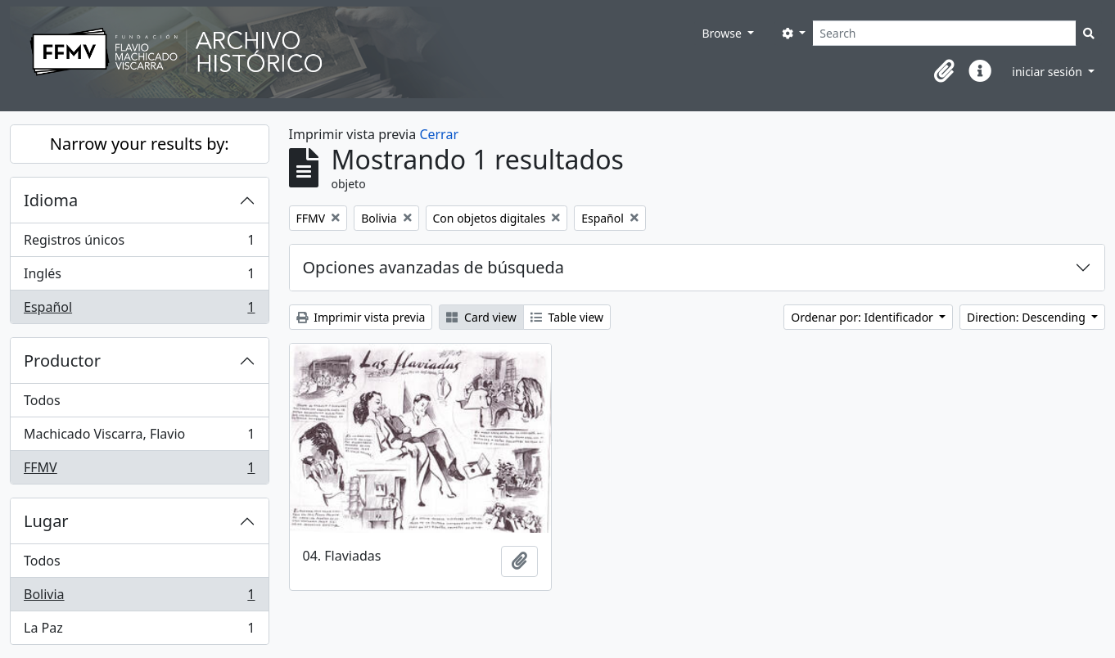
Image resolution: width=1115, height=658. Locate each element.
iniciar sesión (1048, 71)
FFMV (139, 470)
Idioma (51, 200)
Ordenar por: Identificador (863, 317)
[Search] (944, 33)
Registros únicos (139, 243)
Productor (62, 360)
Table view (566, 317)
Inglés (139, 277)
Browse (723, 33)
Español (139, 310)
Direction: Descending (1027, 317)
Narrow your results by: (139, 144)
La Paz (139, 631)
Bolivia (139, 597)
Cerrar (438, 134)
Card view (481, 317)
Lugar (46, 521)
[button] (944, 71)
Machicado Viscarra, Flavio (139, 437)
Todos (42, 400)
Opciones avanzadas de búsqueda (434, 267)
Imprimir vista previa (361, 317)
